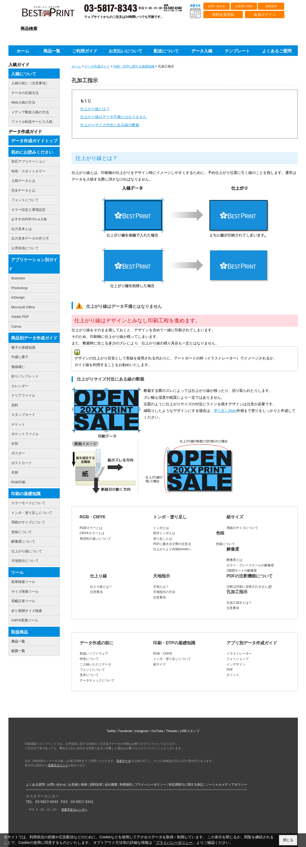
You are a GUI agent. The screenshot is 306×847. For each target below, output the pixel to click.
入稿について (23, 74)
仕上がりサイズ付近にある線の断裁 (109, 125)
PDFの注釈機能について (250, 576)
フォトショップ (238, 659)
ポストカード (21, 463)
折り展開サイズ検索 (26, 611)
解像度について (23, 541)
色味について (225, 544)
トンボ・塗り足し (170, 517)
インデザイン (236, 664)
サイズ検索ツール (25, 591)
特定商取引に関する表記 (186, 784)
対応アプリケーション (28, 161)
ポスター (18, 453)
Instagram (141, 731)
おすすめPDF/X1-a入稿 (29, 219)
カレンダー (19, 386)
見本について (89, 675)
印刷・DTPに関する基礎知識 (133, 66)
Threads (171, 731)
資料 (14, 405)
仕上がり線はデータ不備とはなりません (113, 117)
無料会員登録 (223, 14)
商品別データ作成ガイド (34, 338)
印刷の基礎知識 (26, 493)
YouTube (157, 731)
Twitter (111, 731)
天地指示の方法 (164, 592)
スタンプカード (23, 415)
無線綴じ (18, 367)
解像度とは (234, 560)
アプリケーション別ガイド (32, 264)
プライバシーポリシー (150, 784)
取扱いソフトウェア (94, 653)
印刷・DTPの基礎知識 (174, 643)
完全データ (123, 760)
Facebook (125, 731)
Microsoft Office (23, 307)
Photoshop (19, 288)
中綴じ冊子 (19, 357)
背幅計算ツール (23, 601)
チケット (18, 424)
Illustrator (18, 278)
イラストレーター (239, 653)
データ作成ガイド (97, 66)
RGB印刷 (18, 482)
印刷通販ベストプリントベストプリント (53, 13)
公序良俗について (25, 248)
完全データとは (23, 190)
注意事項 (96, 592)
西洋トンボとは (164, 533)
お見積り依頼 (244, 6)
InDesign (18, 297)
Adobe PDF (20, 317)
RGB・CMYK (93, 517)
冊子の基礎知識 (23, 347)
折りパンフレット (25, 376)
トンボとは (161, 528)
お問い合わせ (216, 6)
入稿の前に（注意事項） (30, 83)
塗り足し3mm (225, 410)
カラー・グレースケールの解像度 (250, 565)
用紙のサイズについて (242, 528)
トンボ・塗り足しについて (172, 659)
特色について (89, 659)
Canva (16, 326)
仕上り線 (98, 576)
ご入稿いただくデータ (95, 664)
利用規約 (126, 784)
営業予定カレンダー (74, 809)
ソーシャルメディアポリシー (226, 784)
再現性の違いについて (95, 539)
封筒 (14, 444)
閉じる (288, 840)
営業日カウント (58, 765)
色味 (220, 533)
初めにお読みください (32, 152)
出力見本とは (21, 229)
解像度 (233, 549)
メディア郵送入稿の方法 (30, 112)
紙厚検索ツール (23, 582)
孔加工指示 (237, 592)
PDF (230, 669)
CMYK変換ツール (24, 620)
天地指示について (25, 561)
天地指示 (161, 576)
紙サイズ (235, 517)
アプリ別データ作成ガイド (252, 643)
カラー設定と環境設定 (28, 210)
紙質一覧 (18, 651)
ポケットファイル (25, 434)
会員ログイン (265, 14)
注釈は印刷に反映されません (247, 586)
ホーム (76, 66)
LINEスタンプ (189, 731)
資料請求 (271, 6)
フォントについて (92, 669)
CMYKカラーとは (92, 533)
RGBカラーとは (91, 528)
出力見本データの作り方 (30, 238)
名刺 (14, 472)
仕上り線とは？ (101, 586)
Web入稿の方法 (23, 102)
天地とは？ (161, 586)
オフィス (233, 675)
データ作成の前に (96, 643)
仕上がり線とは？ (95, 109)
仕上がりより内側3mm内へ (172, 549)
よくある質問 (35, 784)
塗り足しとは (162, 539)
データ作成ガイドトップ (34, 141)
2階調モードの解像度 (242, 570)
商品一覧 (18, 641)
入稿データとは (23, 181)
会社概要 (111, 784)
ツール (17, 572)
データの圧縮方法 (25, 93)
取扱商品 (19, 632)
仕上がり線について (26, 551)
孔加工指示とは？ (239, 603)
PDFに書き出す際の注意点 (172, 544)
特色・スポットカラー (28, 171)
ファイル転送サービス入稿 (31, 122)
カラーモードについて (28, 503)
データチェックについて (97, 680)
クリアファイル (23, 395)
